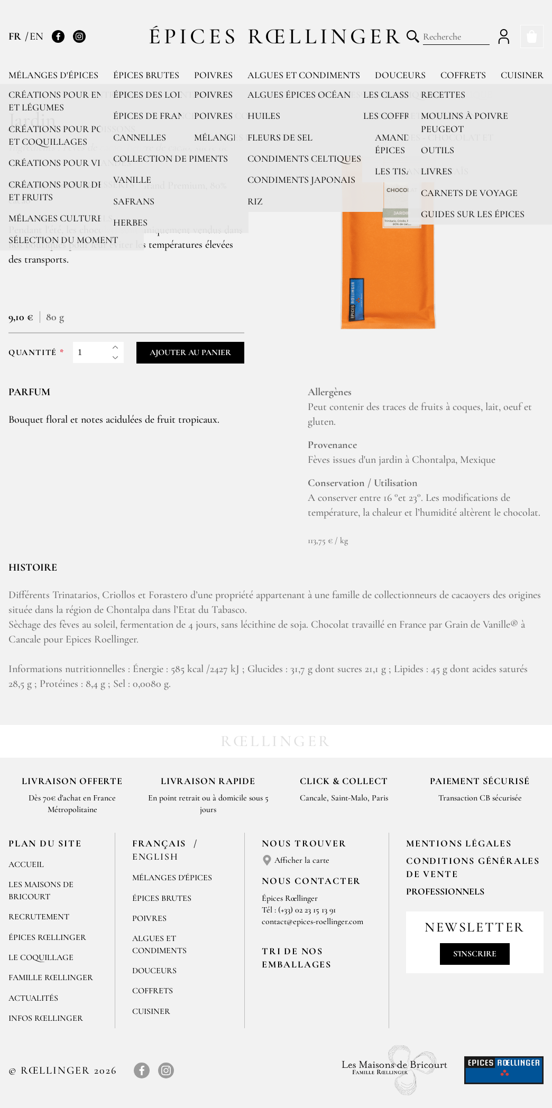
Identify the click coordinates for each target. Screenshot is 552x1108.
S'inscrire (474, 953)
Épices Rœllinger (276, 36)
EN (36, 36)
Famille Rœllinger (50, 977)
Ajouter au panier (190, 352)
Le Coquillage (40, 957)
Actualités (33, 998)
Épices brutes (146, 75)
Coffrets (463, 75)
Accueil (26, 864)
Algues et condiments (303, 75)
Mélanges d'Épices (172, 877)
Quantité (32, 353)
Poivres (213, 75)
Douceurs (400, 75)
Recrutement (38, 916)
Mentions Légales (459, 843)
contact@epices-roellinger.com (312, 921)
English (155, 856)
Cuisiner (522, 75)
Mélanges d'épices (53, 75)
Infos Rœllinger (45, 1018)
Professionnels (445, 891)
